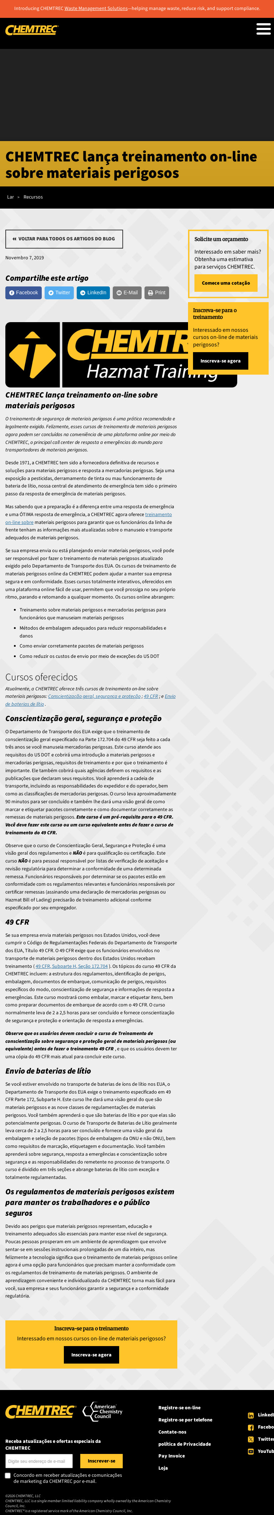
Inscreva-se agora (91, 1355)
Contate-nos (172, 1432)
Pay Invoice (171, 1456)
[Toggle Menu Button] (263, 29)
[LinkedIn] (93, 292)
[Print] (156, 292)
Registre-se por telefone (185, 1420)
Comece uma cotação (226, 283)
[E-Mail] (127, 292)
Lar (10, 197)
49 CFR (151, 696)
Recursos (33, 197)
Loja (163, 1468)
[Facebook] (23, 292)
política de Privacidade (184, 1444)
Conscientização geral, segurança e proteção (94, 696)
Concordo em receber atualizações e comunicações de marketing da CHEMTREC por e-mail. (68, 1478)
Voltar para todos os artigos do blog (67, 238)
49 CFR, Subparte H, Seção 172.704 (72, 966)
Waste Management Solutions (96, 8)
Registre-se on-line (179, 1407)
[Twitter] (59, 292)
